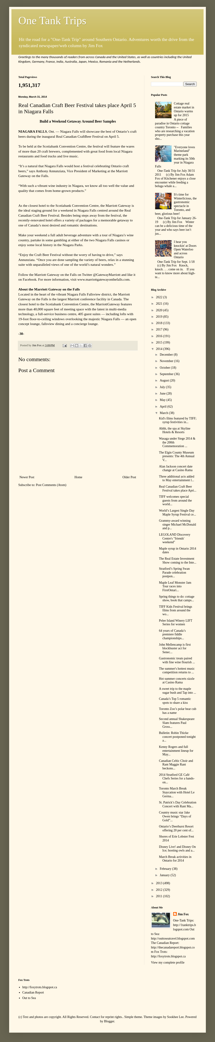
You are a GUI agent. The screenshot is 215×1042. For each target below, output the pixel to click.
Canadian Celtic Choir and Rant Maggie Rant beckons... (176, 764)
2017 (159, 329)
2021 (159, 303)
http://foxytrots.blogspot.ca (39, 987)
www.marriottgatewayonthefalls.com (103, 279)
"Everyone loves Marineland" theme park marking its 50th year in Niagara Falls (175, 156)
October (165, 367)
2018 (159, 323)
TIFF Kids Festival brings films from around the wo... (175, 610)
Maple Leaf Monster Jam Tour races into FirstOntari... (175, 586)
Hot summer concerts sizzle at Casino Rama (176, 680)
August (165, 380)
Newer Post (26, 477)
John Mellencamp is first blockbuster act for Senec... (175, 648)
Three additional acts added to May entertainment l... (176, 478)
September (167, 374)
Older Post (129, 477)
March (164, 413)
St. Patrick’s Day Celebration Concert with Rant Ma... (177, 804)
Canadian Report (33, 992)
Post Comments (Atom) (51, 485)
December (167, 354)
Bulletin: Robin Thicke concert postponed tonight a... (177, 736)
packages (85, 220)
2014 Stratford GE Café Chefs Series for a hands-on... (177, 778)
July (163, 387)
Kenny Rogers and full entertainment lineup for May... (176, 750)
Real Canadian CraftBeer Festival (79, 136)
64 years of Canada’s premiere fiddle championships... (172, 634)
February (166, 868)
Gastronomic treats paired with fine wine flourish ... (177, 660)
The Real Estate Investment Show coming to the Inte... (177, 560)
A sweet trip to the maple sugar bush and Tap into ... (177, 690)
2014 (159, 349)
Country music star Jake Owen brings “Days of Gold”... (175, 816)
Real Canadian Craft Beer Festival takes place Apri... (177, 488)
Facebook (29, 279)
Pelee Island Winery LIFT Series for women (175, 622)
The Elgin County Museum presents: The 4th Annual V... (176, 456)
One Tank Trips (52, 20)
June (163, 393)
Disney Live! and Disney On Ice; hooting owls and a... (177, 848)
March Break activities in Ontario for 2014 (175, 858)
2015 (159, 342)
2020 (159, 310)
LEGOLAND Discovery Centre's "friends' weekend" (174, 538)
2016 (159, 336)
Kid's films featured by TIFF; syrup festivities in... (177, 420)
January (165, 875)
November (167, 361)
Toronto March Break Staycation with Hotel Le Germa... (176, 792)
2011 (159, 896)
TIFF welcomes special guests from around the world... (175, 500)
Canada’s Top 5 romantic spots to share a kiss (175, 700)
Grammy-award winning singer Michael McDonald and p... (177, 524)
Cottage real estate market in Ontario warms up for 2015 (184, 109)
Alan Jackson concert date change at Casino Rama (176, 468)
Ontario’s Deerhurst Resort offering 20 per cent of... (176, 828)
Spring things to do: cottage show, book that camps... (176, 598)
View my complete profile (168, 962)
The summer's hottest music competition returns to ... (177, 670)
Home (78, 477)
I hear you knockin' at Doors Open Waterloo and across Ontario (185, 249)
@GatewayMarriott (107, 275)
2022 (159, 297)
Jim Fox (183, 914)
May (163, 400)
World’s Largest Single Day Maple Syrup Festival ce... (177, 512)
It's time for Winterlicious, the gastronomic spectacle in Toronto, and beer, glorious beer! (176, 204)
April (163, 406)
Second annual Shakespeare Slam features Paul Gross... (177, 722)
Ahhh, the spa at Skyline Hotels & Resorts (174, 430)
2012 (159, 890)
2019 (159, 316)
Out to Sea (29, 998)
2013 (159, 883)
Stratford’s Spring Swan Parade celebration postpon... (174, 572)
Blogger (109, 1021)
